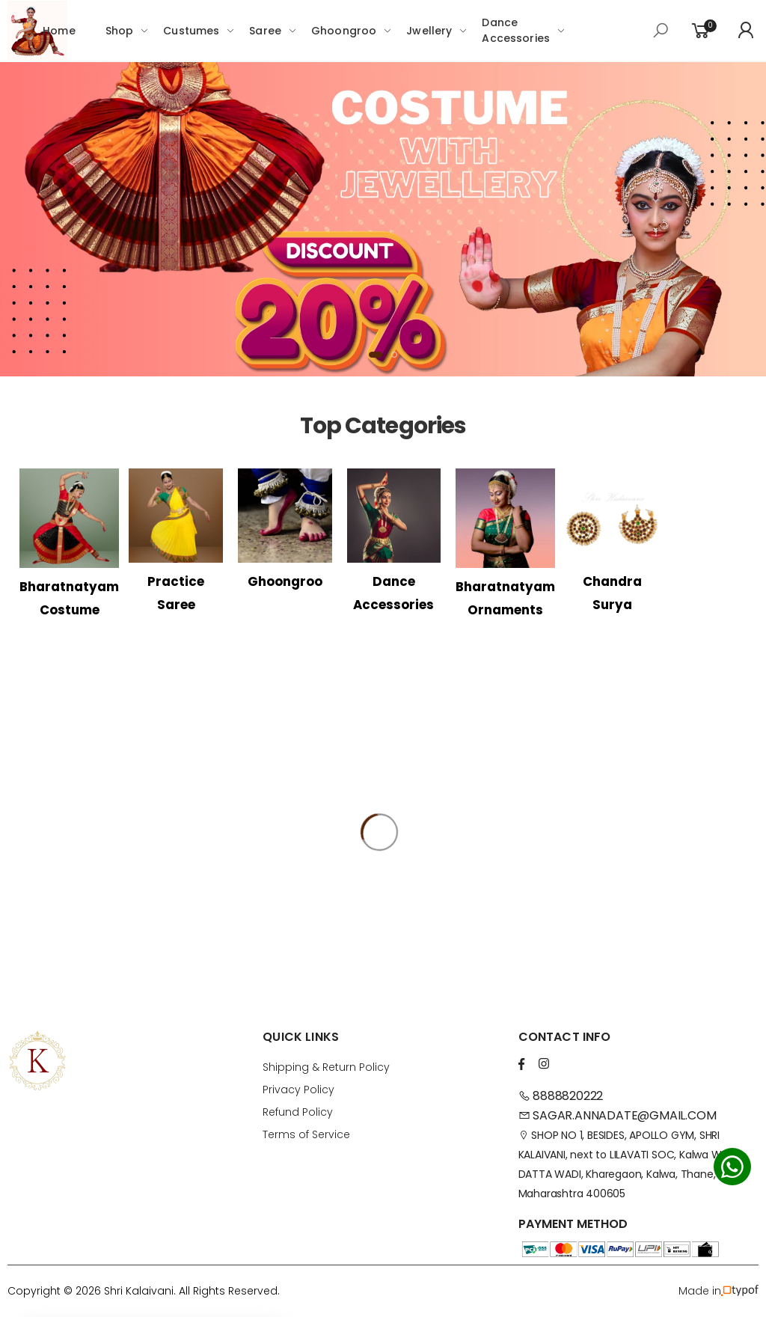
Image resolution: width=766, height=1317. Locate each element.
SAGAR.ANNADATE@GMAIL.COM (617, 1115)
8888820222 (561, 1095)
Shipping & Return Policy (326, 1067)
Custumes (191, 30)
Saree (265, 30)
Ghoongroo (343, 30)
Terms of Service (306, 1134)
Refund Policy (298, 1111)
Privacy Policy (298, 1089)
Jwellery (429, 30)
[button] (375, 354)
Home (59, 30)
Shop (119, 30)
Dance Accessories (516, 30)
